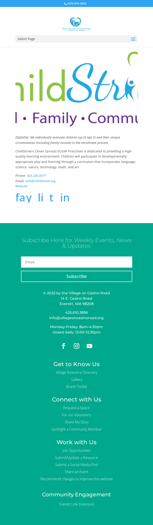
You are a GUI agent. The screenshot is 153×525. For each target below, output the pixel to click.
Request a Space (76, 407)
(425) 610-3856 (76, 3)
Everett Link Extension (76, 504)
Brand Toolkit (76, 386)
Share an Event (76, 471)
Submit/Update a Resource (76, 457)
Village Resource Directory (76, 372)
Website (21, 186)
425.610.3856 (76, 312)
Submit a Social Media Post (76, 464)
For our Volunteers (76, 414)
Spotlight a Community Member (76, 429)
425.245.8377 (36, 175)
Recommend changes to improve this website (76, 478)
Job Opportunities (77, 450)
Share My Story (76, 422)
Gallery (76, 379)
